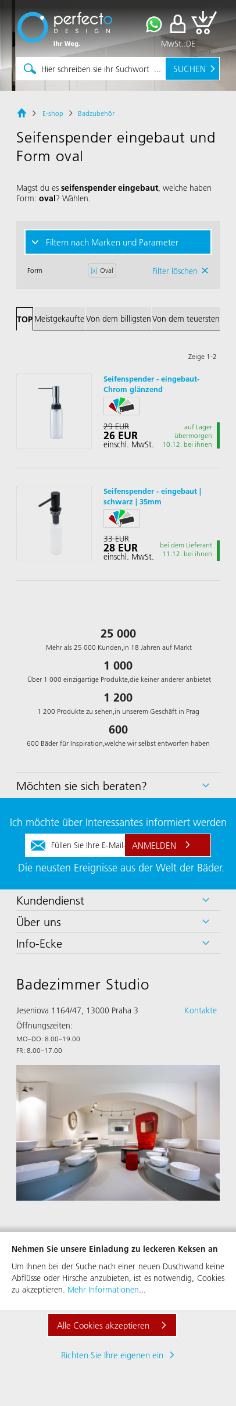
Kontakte (200, 1010)
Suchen (189, 68)
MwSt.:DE (178, 43)
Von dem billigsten (118, 319)
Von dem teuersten (186, 319)
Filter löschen (175, 271)
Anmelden (154, 845)
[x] (94, 270)
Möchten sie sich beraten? (81, 785)
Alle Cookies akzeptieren (103, 1325)
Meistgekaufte (59, 319)
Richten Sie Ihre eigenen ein (112, 1355)
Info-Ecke (39, 943)
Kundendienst (50, 899)
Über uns (38, 921)
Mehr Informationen (103, 1289)
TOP (25, 319)
